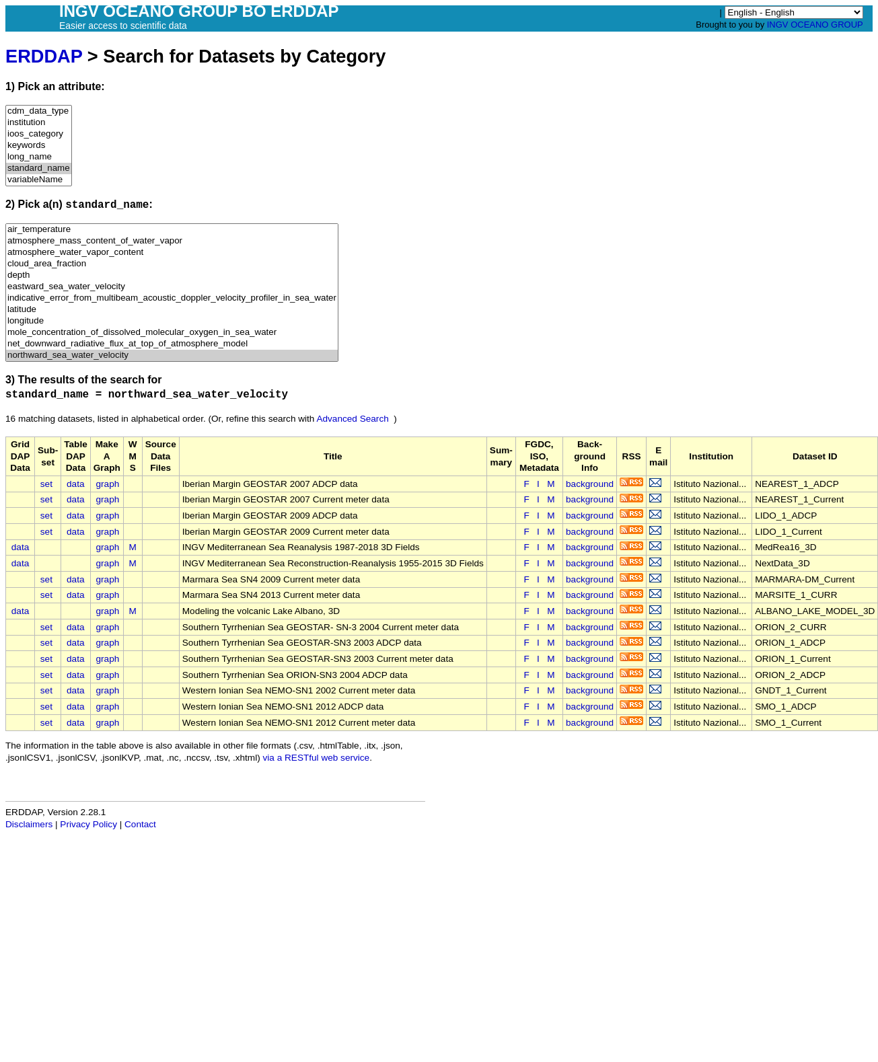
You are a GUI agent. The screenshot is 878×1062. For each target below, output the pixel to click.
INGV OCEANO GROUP (815, 25)
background (590, 484)
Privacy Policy (88, 824)
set (46, 484)
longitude (172, 321)
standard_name (38, 168)
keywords (38, 145)
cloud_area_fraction (172, 264)
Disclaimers (28, 824)
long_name (38, 157)
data (75, 484)
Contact (140, 824)
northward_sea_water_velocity (172, 355)
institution (38, 122)
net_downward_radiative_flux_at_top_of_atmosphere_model (172, 344)
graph (108, 484)
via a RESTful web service (316, 758)
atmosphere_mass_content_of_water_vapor (172, 241)
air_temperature (172, 229)
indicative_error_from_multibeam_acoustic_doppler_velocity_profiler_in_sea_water (172, 298)
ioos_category (38, 134)
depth (172, 275)
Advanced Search (352, 419)
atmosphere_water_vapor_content (172, 252)
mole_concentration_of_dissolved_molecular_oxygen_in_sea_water (172, 332)
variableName (38, 180)
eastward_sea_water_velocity (172, 287)
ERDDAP (43, 56)
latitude (172, 309)
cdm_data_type (38, 111)
